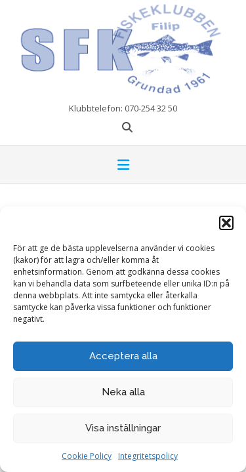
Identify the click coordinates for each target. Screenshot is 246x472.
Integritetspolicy (148, 456)
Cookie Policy (87, 456)
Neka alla (123, 392)
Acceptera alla (123, 356)
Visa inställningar (123, 428)
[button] (226, 222)
